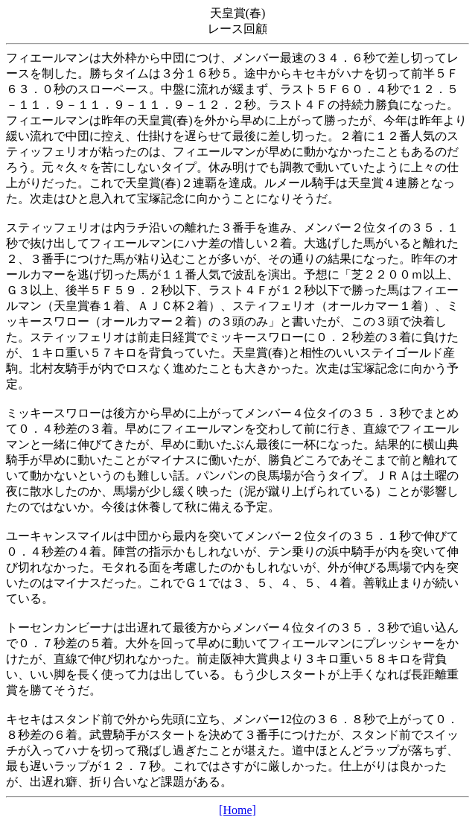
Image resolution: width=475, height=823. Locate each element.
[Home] (237, 810)
